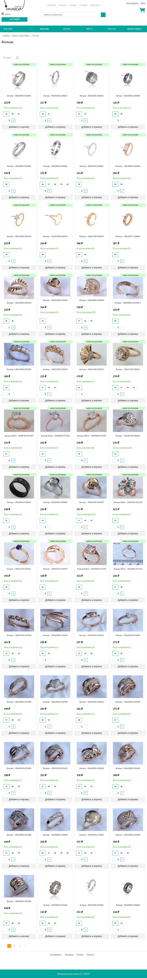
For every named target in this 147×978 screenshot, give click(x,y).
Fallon (112, 29)
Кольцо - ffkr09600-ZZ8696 (55, 905)
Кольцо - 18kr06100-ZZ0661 (128, 435)
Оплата (62, 5)
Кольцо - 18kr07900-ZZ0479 (19, 236)
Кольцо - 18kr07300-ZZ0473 (91, 236)
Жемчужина (134, 29)
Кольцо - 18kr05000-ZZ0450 (55, 300)
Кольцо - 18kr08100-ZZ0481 (91, 635)
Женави (44, 29)
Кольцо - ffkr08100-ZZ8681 (91, 166)
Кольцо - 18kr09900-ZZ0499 (19, 702)
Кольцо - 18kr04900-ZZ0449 (91, 300)
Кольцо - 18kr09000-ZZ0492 (128, 768)
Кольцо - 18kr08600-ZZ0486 (128, 835)
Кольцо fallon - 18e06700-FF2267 (19, 435)
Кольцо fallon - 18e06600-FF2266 (55, 435)
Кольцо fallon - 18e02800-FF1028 (128, 569)
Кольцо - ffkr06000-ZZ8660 (55, 502)
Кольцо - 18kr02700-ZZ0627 (91, 502)
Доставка (51, 5)
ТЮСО (89, 29)
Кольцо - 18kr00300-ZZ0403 (19, 635)
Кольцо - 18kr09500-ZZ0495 (91, 702)
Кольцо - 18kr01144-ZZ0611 (19, 569)
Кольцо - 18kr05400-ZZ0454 (19, 303)
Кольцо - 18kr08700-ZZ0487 (91, 835)
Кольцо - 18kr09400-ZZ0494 (128, 702)
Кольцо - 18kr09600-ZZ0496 (55, 702)
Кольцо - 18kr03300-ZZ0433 (55, 369)
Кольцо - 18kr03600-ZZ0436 (19, 369)
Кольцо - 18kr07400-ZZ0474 (55, 236)
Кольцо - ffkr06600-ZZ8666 (19, 502)
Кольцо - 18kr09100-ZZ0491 (55, 768)
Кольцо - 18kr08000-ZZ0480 (128, 166)
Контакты (95, 5)
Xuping (67, 29)
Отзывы (83, 5)
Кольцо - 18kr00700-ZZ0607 (55, 569)
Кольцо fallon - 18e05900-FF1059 (91, 569)
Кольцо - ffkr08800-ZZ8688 (19, 166)
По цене (7, 58)
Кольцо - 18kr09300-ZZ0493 (19, 768)
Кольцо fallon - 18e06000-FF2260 (91, 435)
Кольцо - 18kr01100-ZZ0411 (128, 369)
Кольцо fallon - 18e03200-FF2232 (128, 502)
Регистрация (132, 3)
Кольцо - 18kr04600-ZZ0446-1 (128, 303)
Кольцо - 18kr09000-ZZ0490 (91, 768)
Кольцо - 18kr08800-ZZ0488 (55, 835)
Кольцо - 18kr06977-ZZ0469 (128, 236)
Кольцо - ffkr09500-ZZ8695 (91, 905)
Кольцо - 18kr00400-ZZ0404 (55, 635)
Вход (143, 3)
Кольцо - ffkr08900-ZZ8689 (128, 905)
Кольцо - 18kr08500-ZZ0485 (19, 901)
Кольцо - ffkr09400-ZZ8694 (19, 95)
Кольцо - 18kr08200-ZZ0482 (128, 635)
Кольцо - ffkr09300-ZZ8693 (55, 95)
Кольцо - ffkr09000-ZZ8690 (128, 95)
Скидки (73, 5)
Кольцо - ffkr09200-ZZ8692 (91, 95)
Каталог (17, 29)
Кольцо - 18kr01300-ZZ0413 (91, 369)
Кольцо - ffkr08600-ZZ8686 (55, 166)
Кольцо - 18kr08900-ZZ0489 (19, 835)
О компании (56, 954)
